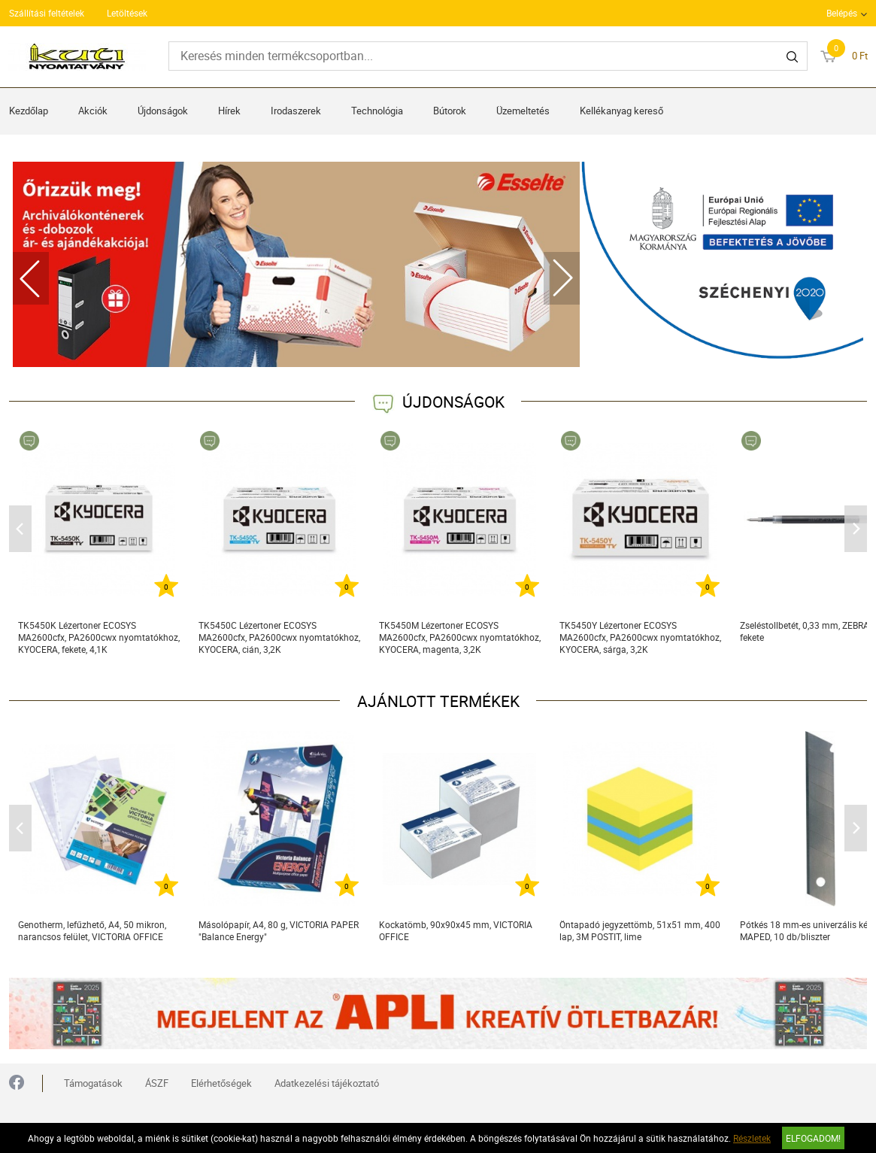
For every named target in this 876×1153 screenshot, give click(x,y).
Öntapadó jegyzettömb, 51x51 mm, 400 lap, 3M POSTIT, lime (639, 930)
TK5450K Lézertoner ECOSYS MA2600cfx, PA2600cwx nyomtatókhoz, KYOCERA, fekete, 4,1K (99, 637)
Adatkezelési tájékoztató (326, 1083)
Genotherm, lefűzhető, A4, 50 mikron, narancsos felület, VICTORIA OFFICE (92, 930)
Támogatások (93, 1083)
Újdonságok (163, 110)
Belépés (841, 13)
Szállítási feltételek (46, 13)
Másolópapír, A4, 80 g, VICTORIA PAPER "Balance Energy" (279, 930)
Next (562, 278)
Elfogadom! (813, 1138)
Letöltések (127, 13)
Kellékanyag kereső (621, 110)
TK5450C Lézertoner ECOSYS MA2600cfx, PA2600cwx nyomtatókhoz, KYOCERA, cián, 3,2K (279, 637)
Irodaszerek (296, 110)
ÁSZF (156, 1083)
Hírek (229, 110)
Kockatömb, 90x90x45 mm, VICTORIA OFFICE (455, 930)
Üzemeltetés (523, 110)
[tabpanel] (296, 264)
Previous (31, 278)
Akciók (93, 110)
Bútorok (449, 110)
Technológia (377, 110)
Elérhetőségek (221, 1083)
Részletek (752, 1138)
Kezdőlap (28, 110)
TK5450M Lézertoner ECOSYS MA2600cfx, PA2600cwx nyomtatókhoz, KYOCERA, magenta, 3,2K (460, 637)
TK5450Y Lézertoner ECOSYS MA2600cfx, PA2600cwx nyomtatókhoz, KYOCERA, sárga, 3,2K (640, 637)
